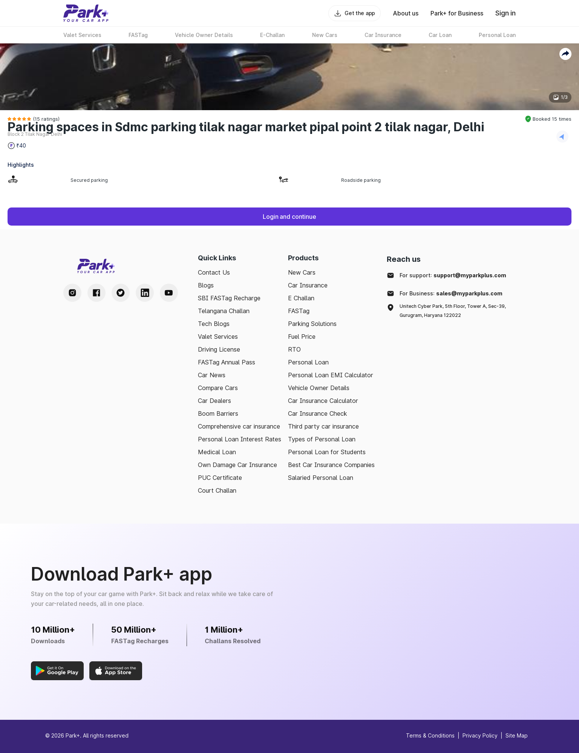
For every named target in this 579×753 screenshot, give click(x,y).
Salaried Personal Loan (320, 477)
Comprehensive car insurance (239, 426)
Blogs (206, 285)
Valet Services (218, 336)
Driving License (219, 349)
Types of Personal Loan (321, 439)
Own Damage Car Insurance (237, 465)
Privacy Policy (480, 735)
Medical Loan (217, 452)
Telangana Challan (224, 311)
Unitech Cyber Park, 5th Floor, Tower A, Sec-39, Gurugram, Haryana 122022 (453, 310)
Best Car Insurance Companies (331, 465)
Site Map (516, 735)
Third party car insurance (323, 426)
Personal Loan (308, 362)
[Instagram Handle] (72, 293)
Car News (211, 375)
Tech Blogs (214, 323)
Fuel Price (302, 336)
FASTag (298, 311)
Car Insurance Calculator (323, 400)
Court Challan (217, 490)
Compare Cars (218, 388)
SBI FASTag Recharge (229, 298)
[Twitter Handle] (121, 293)
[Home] (86, 13)
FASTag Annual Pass (226, 362)
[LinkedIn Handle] (145, 293)
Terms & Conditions (430, 735)
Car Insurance (308, 285)
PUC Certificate (220, 477)
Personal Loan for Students (327, 452)
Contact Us (214, 272)
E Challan (301, 298)
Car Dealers (214, 400)
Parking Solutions (312, 323)
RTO (294, 349)
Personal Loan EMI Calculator (330, 375)
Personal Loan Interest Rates (239, 439)
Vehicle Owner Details (318, 388)
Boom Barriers (218, 413)
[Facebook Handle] (96, 293)
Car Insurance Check (317, 413)
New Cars (302, 272)
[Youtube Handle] (169, 293)
